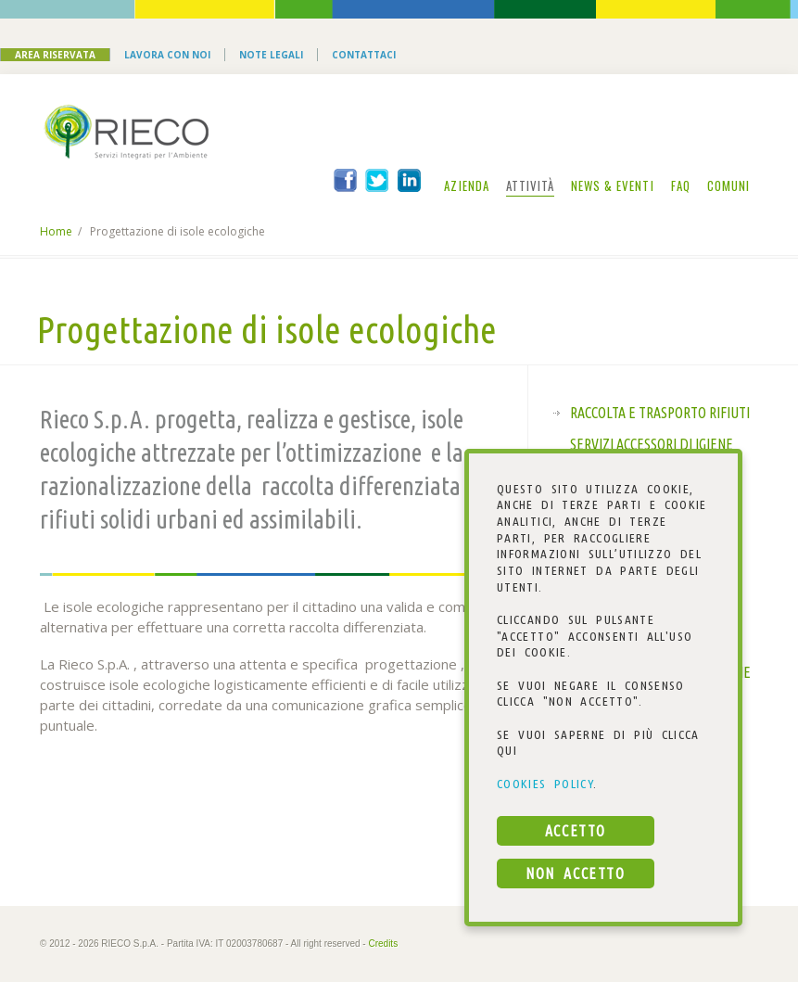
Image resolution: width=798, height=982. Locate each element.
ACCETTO (575, 831)
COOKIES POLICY (545, 783)
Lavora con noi (167, 54)
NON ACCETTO (575, 873)
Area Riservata (55, 54)
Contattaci (364, 54)
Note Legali (271, 54)
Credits (383, 943)
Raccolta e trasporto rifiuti (660, 412)
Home (56, 231)
